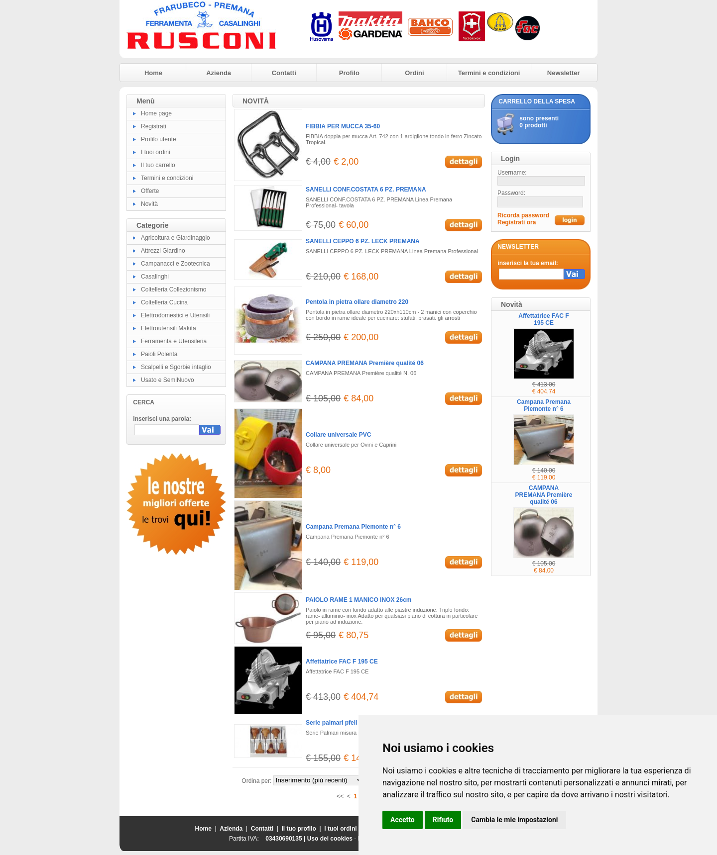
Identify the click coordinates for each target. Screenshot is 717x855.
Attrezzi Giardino (163, 250)
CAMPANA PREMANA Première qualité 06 (365, 363)
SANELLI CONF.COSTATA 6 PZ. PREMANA (366, 189)
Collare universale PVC (338, 434)
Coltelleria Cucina (164, 302)
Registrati (153, 126)
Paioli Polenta (159, 354)
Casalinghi (155, 276)
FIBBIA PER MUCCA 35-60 (343, 126)
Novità (149, 203)
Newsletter (563, 73)
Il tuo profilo (299, 828)
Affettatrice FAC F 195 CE (342, 661)
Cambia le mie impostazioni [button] (514, 820)
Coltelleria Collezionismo (173, 289)
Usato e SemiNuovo (167, 380)
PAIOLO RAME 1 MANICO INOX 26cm (358, 599)
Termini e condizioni (489, 73)
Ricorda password (523, 215)
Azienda (218, 73)
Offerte (150, 191)
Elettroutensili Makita (168, 328)
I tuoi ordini (155, 152)
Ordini (414, 73)
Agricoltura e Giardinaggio (175, 237)
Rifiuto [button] (443, 820)
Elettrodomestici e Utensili (175, 315)
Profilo (349, 73)
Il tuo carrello (158, 165)
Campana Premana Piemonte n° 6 (353, 526)
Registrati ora (516, 222)
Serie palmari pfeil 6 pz (338, 722)
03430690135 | (286, 838)
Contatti (284, 73)
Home (153, 73)
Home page (156, 113)
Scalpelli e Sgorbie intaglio (176, 367)
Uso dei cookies (330, 838)
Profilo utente (158, 139)
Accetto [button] (402, 820)
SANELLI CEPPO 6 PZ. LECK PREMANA (363, 241)
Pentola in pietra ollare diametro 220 (357, 301)
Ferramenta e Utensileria (174, 341)
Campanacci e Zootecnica (175, 263)
